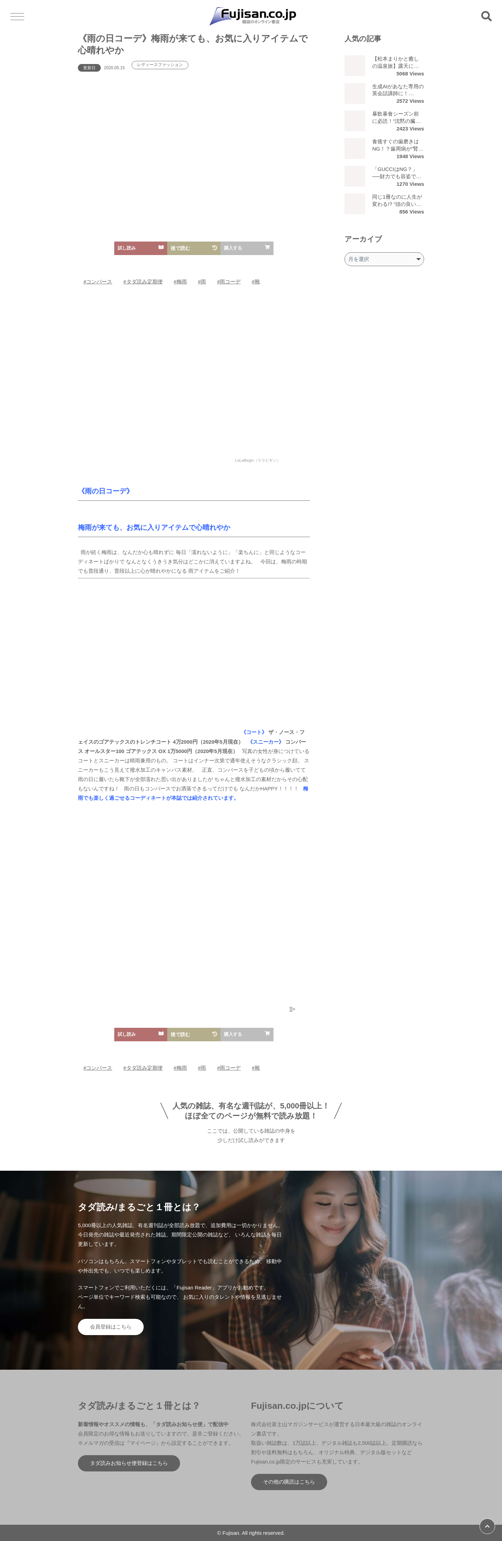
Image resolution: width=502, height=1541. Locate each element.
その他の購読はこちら (289, 1482)
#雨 (202, 282)
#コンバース (97, 282)
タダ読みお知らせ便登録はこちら (129, 1463)
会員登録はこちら (111, 1327)
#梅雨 (180, 282)
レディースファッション (160, 65)
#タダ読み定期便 (142, 282)
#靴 (256, 282)
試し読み (141, 248)
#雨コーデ (229, 282)
